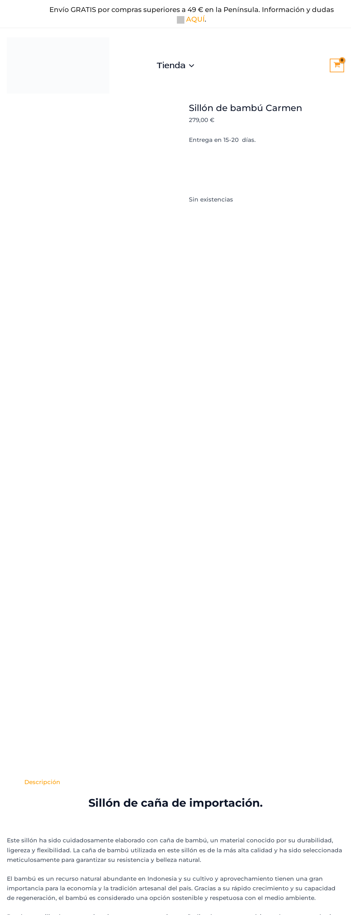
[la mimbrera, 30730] (270, 762)
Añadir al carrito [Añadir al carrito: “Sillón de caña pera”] (297, 664)
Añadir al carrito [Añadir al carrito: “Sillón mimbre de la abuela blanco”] (53, 672)
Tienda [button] (175, 65)
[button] (189, 65)
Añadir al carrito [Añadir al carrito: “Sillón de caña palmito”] (134, 664)
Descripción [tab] (42, 209)
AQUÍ (191, 19)
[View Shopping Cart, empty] (337, 65)
